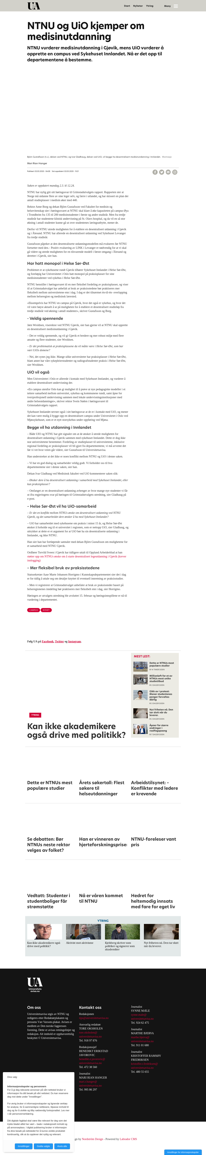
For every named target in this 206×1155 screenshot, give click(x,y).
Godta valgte (43, 1146)
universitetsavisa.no (90, 1036)
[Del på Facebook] (155, 172)
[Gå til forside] (33, 6)
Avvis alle (62, 1146)
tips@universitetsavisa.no (94, 1018)
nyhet (46, 610)
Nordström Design (92, 1139)
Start (127, 6)
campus (33, 610)
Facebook (48, 641)
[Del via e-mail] (168, 172)
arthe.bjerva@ (141, 1037)
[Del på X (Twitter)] (161, 172)
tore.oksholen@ (88, 1032)
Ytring (149, 6)
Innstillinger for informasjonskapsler (183, 1152)
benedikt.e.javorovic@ (92, 1059)
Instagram (74, 641)
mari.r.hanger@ (88, 1081)
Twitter (59, 641)
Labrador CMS (128, 1139)
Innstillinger (23, 1146)
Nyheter (138, 6)
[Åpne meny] (176, 6)
